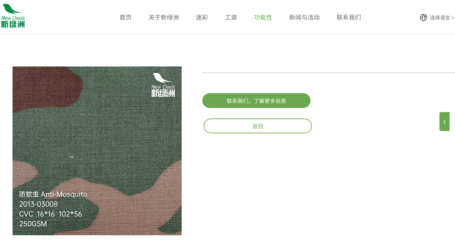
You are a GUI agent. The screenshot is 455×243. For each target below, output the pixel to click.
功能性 (263, 16)
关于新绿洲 (164, 16)
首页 (125, 16)
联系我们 (349, 16)
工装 (231, 16)
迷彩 (202, 16)
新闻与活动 (304, 16)
